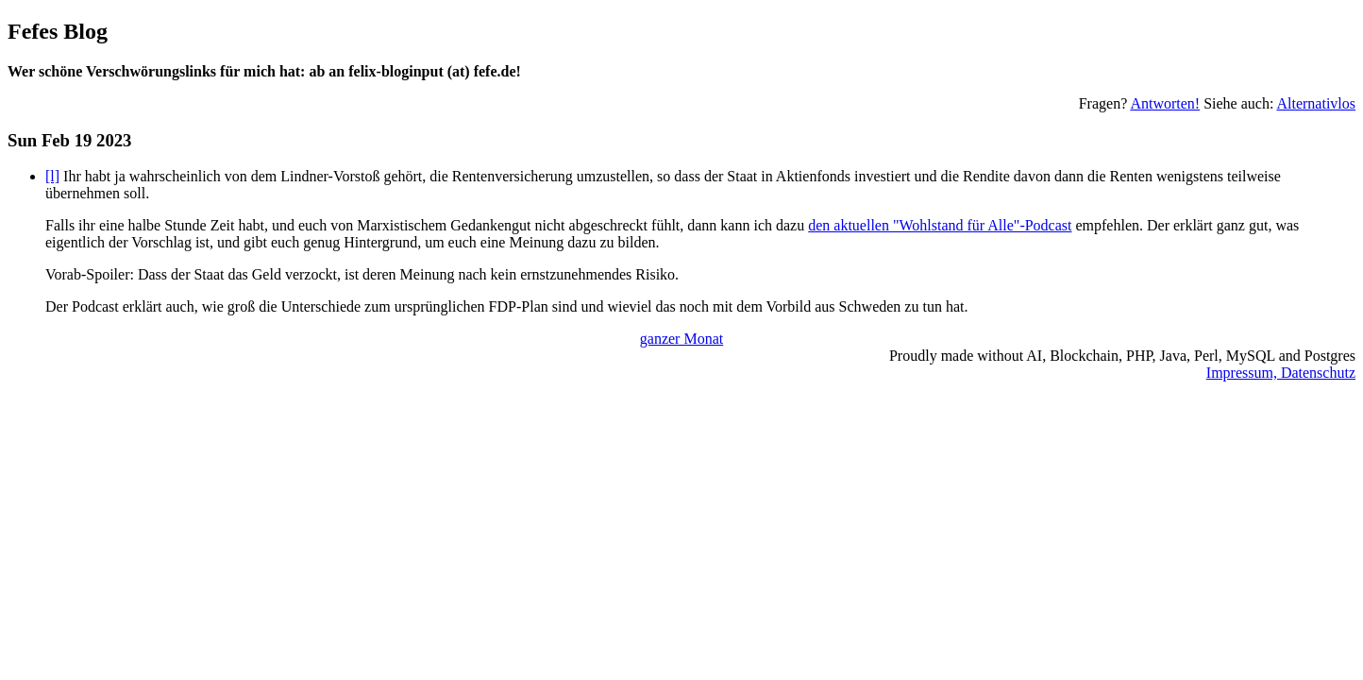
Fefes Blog (58, 31)
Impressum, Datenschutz (1280, 373)
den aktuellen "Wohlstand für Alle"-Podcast (939, 225)
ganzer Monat (681, 339)
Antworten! (1165, 103)
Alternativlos (1315, 103)
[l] (52, 176)
